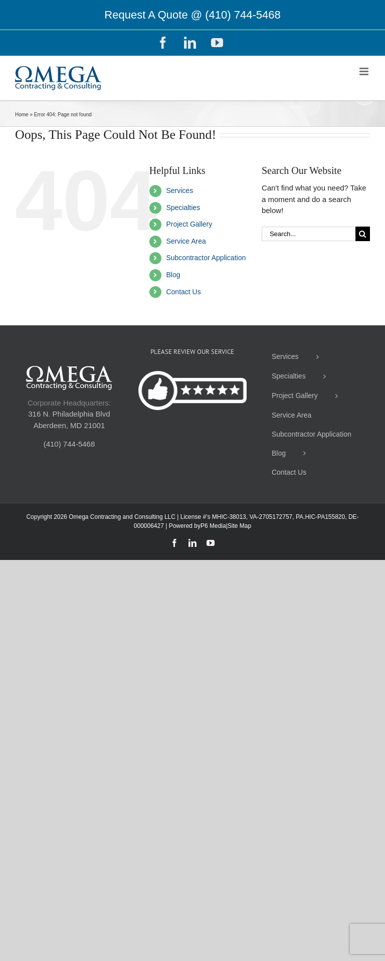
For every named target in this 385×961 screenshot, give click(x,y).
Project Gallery (189, 224)
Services (179, 190)
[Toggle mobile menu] (364, 71)
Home (22, 114)
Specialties (183, 208)
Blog (173, 275)
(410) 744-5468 (242, 15)
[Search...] (308, 234)
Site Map (239, 525)
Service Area (186, 241)
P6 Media (213, 525)
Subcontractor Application (206, 258)
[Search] (362, 234)
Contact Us (183, 292)
